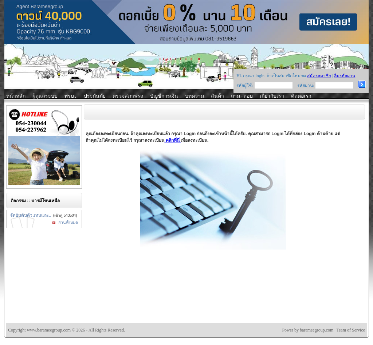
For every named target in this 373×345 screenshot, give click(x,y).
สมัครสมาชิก (319, 75)
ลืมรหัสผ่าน (344, 75)
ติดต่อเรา (301, 96)
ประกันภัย (95, 96)
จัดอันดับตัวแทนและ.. (30, 215)
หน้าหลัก (15, 96)
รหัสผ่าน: (305, 85)
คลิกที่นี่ (172, 140)
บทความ (194, 96)
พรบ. (70, 96)
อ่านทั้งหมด (68, 222)
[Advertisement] (217, 299)
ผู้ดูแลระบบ (45, 96)
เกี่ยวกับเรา (272, 96)
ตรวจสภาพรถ (128, 96)
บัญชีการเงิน (164, 96)
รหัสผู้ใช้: (244, 85)
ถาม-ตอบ (241, 96)
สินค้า (217, 96)
